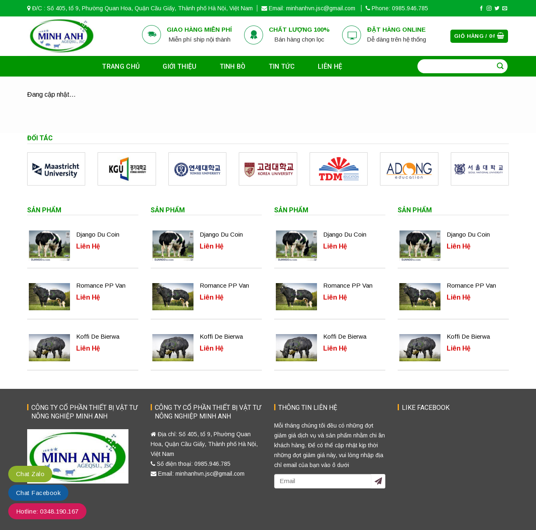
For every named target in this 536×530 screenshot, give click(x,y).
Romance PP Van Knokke (101, 286)
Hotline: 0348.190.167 (47, 511)
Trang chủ (121, 66)
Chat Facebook (38, 492)
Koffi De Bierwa (97, 336)
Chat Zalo (30, 473)
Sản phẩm (44, 210)
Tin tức (282, 66)
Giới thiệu (179, 66)
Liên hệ (330, 66)
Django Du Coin (97, 234)
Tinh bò (233, 66)
